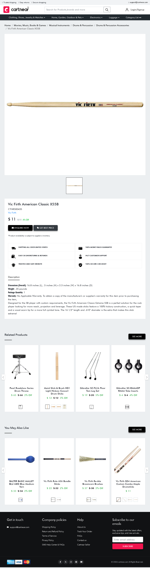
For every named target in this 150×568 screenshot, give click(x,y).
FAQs (79, 536)
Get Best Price (45, 228)
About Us (81, 527)
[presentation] (3, 377)
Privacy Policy (48, 541)
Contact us (81, 541)
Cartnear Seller (83, 545)
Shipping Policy (49, 527)
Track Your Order (84, 532)
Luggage (113, 17)
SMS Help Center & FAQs (53, 545)
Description (14, 276)
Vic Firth (12, 212)
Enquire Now (20, 228)
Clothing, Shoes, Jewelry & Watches (26, 17)
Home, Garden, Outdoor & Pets (67, 17)
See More (137, 336)
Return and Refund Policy (53, 532)
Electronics (95, 17)
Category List (133, 17)
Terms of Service (49, 536)
